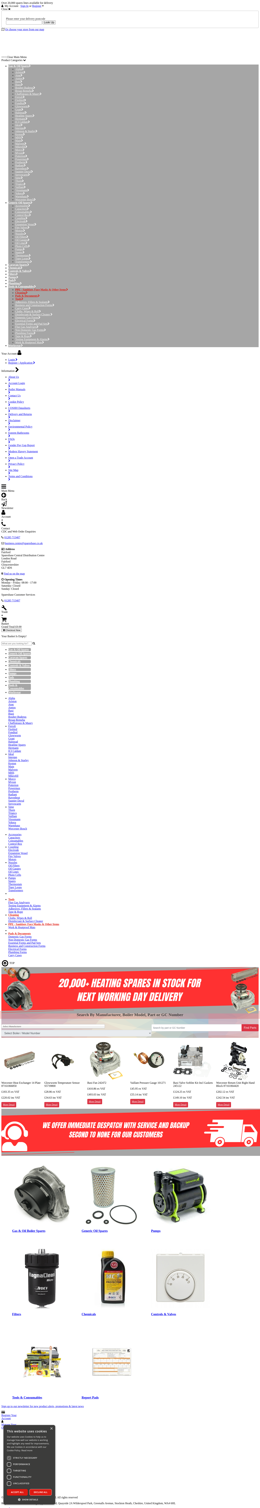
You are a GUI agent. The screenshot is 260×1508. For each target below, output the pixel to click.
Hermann (21, 118)
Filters (16, 1314)
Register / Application (21, 362)
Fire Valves (22, 227)
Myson (20, 152)
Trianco (20, 184)
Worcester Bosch (25, 199)
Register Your (9, 1417)
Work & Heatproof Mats (29, 342)
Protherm (21, 162)
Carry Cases (23, 308)
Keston (20, 134)
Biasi (19, 84)
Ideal (19, 125)
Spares (19, 252)
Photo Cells (22, 246)
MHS (19, 137)
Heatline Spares (25, 115)
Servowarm (22, 174)
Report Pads (90, 1397)
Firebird (20, 100)
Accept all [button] (17, 1492)
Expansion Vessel (25, 224)
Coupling (21, 218)
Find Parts (250, 1027)
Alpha (19, 69)
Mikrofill (21, 146)
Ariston (20, 72)
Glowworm (22, 106)
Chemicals (89, 1314)
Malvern (20, 143)
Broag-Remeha (24, 90)
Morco (19, 149)
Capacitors (22, 208)
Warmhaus (22, 196)
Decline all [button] (41, 1492)
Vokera (20, 193)
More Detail (9, 1104)
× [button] (51, 1428)
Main (19, 140)
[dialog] (29, 1465)
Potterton (21, 156)
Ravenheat (22, 168)
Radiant (20, 165)
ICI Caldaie (22, 121)
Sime (19, 177)
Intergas (20, 128)
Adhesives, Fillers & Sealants (32, 302)
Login (12, 359)
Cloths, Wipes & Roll (28, 311)
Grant (19, 109)
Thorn (19, 180)
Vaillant (20, 187)
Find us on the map (14, 573)
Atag (18, 75)
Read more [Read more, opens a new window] (26, 1450)
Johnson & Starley (26, 131)
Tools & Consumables (27, 1397)
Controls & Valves (163, 1314)
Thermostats (23, 255)
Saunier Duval (24, 171)
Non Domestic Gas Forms (30, 330)
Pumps (20, 249)
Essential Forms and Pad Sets (32, 323)
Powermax (22, 159)
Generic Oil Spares (95, 1231)
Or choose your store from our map (24, 29)
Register (36, 5)
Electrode (21, 221)
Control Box (23, 215)
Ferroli (20, 97)
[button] (29, 1499)
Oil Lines (21, 243)
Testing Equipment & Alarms (32, 339)
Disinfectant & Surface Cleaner (33, 314)
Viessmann (22, 190)
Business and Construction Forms (34, 305)
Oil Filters (21, 236)
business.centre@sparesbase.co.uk (24, 543)
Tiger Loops (23, 258)
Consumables (23, 211)
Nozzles (20, 233)
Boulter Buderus (25, 87)
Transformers (23, 261)
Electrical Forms (25, 320)
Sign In (25, 5)
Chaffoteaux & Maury (28, 93)
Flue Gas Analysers (26, 326)
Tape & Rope (23, 336)
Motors (20, 230)
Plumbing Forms (25, 333)
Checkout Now (11, 630)
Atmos (19, 78)
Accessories (22, 205)
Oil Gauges (22, 239)
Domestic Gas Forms (27, 317)
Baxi (18, 81)
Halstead (21, 112)
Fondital (20, 103)
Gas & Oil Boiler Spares (28, 1231)
